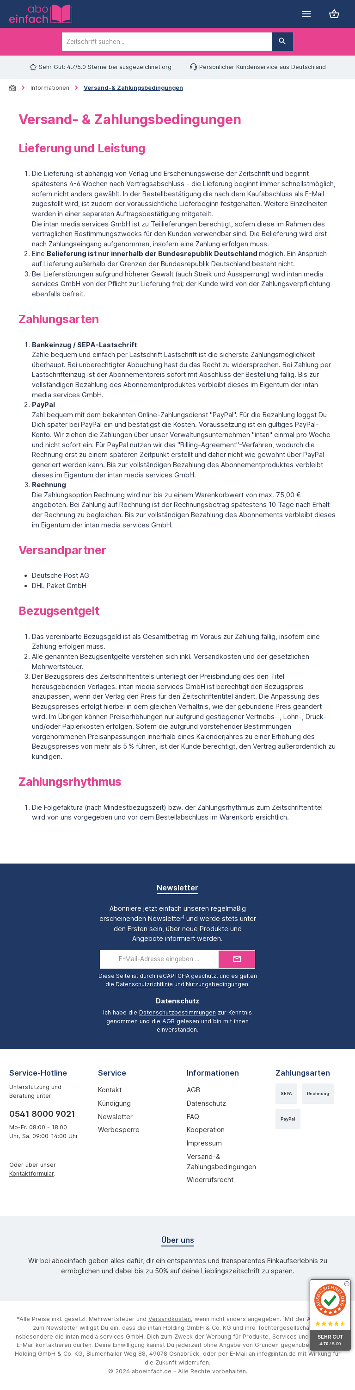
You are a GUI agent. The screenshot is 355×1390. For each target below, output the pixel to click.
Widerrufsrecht (210, 1179)
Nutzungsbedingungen (217, 984)
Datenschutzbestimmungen (177, 1012)
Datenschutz (206, 1103)
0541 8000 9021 (42, 1114)
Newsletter (115, 1117)
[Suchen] (282, 41)
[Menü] (306, 14)
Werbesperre (119, 1129)
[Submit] (236, 959)
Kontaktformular (31, 1173)
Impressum (204, 1143)
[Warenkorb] (334, 14)
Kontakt (110, 1090)
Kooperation (206, 1129)
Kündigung (114, 1103)
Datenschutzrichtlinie (144, 984)
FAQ (193, 1117)
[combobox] (167, 41)
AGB (168, 1021)
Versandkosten (169, 1318)
